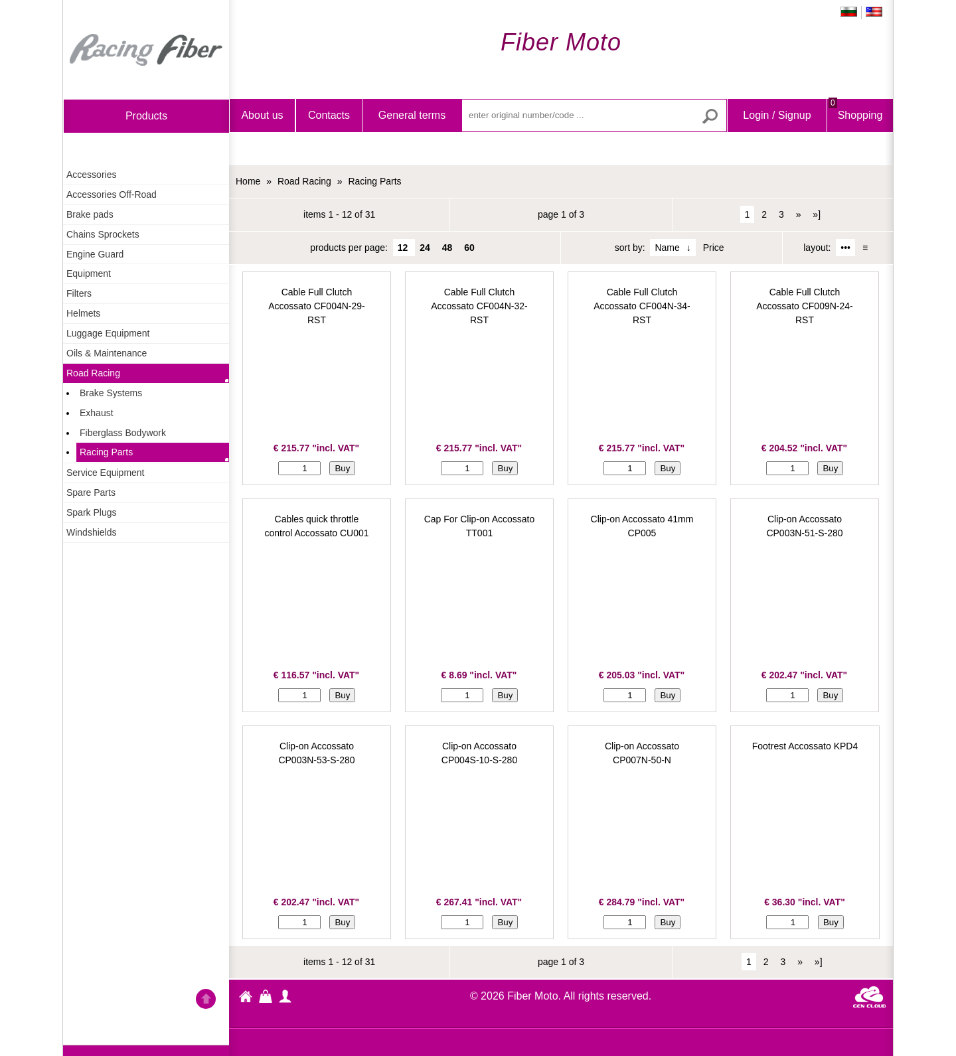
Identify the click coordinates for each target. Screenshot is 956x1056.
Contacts (329, 115)
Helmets (83, 313)
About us (262, 115)
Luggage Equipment (107, 333)
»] (817, 214)
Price (713, 247)
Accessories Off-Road (111, 194)
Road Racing (93, 373)
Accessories (91, 174)
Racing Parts (106, 452)
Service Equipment (105, 472)
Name (667, 247)
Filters (79, 293)
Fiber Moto (246, 998)
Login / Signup (777, 115)
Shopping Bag (855, 126)
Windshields (91, 532)
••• (845, 247)
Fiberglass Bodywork (123, 432)
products (146, 115)
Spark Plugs (91, 512)
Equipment (88, 273)
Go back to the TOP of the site (206, 1001)
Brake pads (90, 214)
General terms (411, 115)
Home (146, 50)
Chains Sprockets (102, 234)
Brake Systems (111, 393)
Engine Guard (94, 254)
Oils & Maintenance (106, 353)
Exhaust (97, 413)
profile (285, 996)
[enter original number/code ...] (594, 115)
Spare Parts (91, 492)
